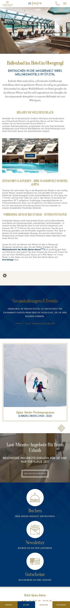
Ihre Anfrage (7, 260)
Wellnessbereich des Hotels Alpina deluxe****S (23, 249)
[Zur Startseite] (7, 3)
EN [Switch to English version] (35, 3)
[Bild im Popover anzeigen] (30, 155)
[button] (61, 428)
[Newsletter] (35, 535)
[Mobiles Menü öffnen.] (65, 3)
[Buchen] (35, 503)
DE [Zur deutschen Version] (30, 3)
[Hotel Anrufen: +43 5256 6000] (57, 3)
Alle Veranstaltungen (38, 323)
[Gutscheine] (35, 566)
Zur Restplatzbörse (35, 473)
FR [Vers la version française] (40, 3)
